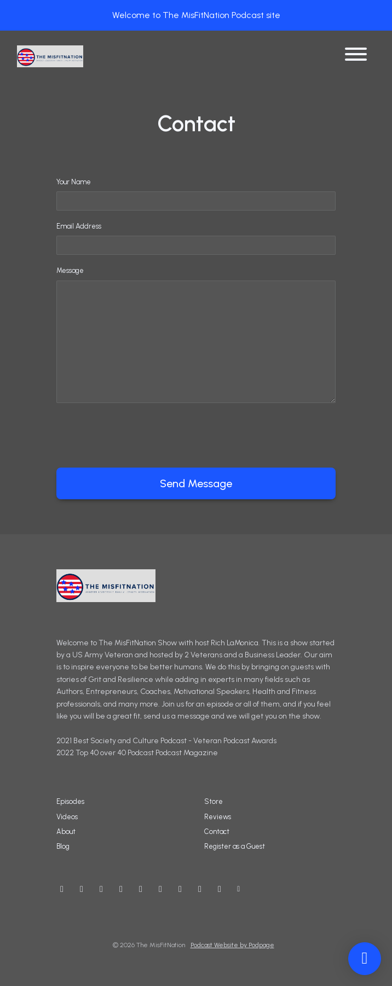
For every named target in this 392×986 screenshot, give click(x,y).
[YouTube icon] (61, 889)
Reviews (217, 817)
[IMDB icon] (160, 889)
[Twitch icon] (199, 889)
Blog (63, 846)
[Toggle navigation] (356, 56)
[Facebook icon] (121, 889)
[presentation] (139, 433)
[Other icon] (240, 889)
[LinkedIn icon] (180, 889)
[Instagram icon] (101, 889)
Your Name (73, 182)
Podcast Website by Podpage (232, 945)
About (66, 831)
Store (213, 801)
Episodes (70, 801)
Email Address (78, 226)
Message (70, 270)
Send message (196, 483)
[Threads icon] (140, 889)
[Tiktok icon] (219, 889)
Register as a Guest (234, 846)
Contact (216, 831)
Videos (67, 817)
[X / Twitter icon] (81, 889)
